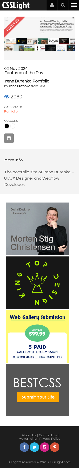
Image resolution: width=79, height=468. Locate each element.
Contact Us (48, 435)
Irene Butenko (19, 86)
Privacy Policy (49, 438)
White (12, 126)
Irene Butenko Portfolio (26, 81)
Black (6, 126)
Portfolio (11, 111)
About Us (29, 435)
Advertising (28, 438)
